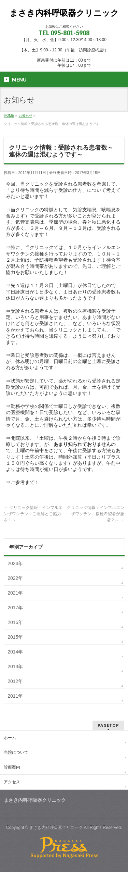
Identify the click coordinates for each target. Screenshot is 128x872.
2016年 (15, 622)
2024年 (15, 563)
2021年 (15, 593)
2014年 (15, 652)
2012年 (15, 681)
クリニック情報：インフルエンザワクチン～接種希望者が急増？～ (95, 513)
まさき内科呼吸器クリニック (64, 12)
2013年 (15, 666)
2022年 (15, 578)
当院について (16, 752)
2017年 (15, 607)
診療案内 (12, 767)
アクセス (12, 782)
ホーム (10, 737)
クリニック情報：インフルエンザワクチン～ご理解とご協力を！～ (33, 513)
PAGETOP (108, 725)
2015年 (15, 637)
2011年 (15, 696)
